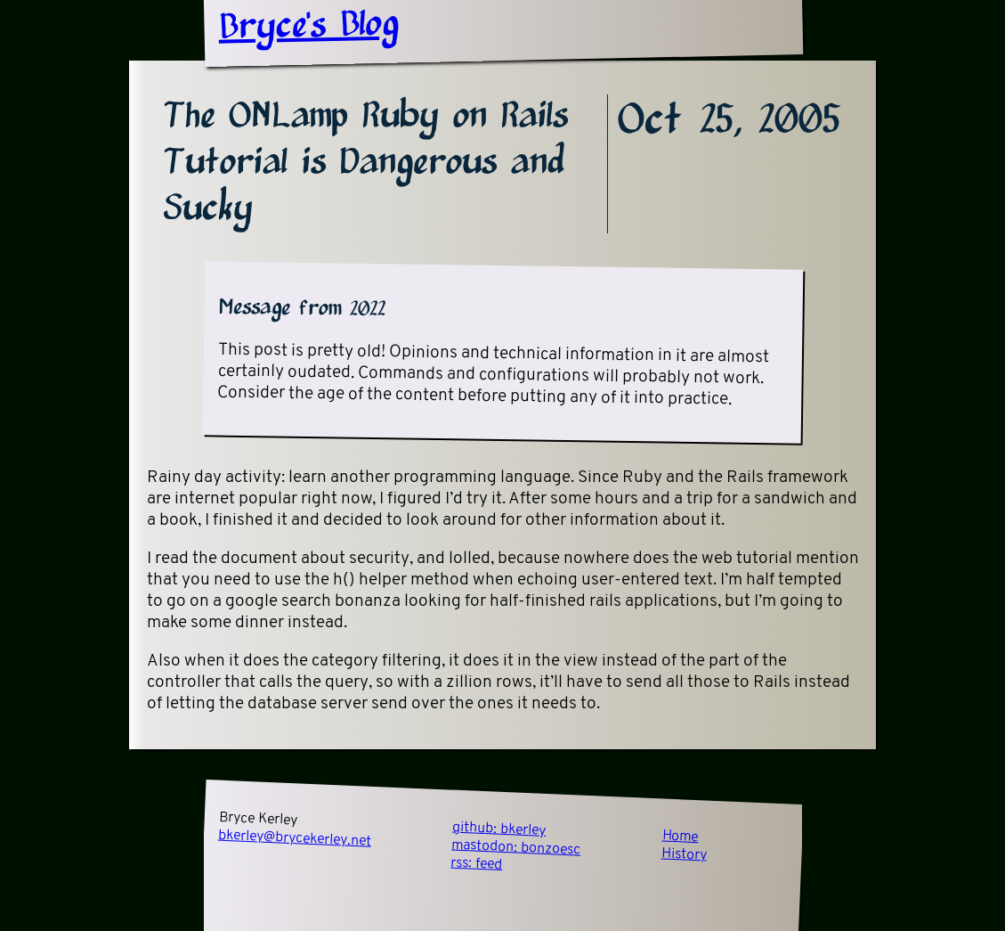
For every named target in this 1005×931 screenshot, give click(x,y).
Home (680, 837)
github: (498, 829)
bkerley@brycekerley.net (294, 839)
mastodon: (516, 848)
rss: (476, 864)
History (684, 855)
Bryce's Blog (308, 27)
